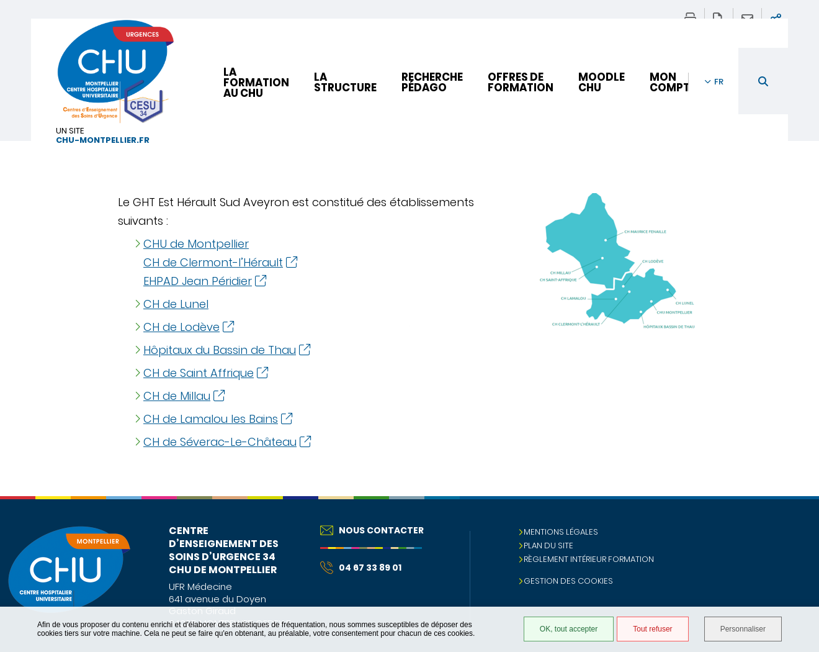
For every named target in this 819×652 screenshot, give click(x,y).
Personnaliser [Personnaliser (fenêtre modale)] (743, 629)
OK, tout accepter (568, 629)
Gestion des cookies (568, 581)
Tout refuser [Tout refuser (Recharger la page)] (652, 629)
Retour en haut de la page (797, 521)
